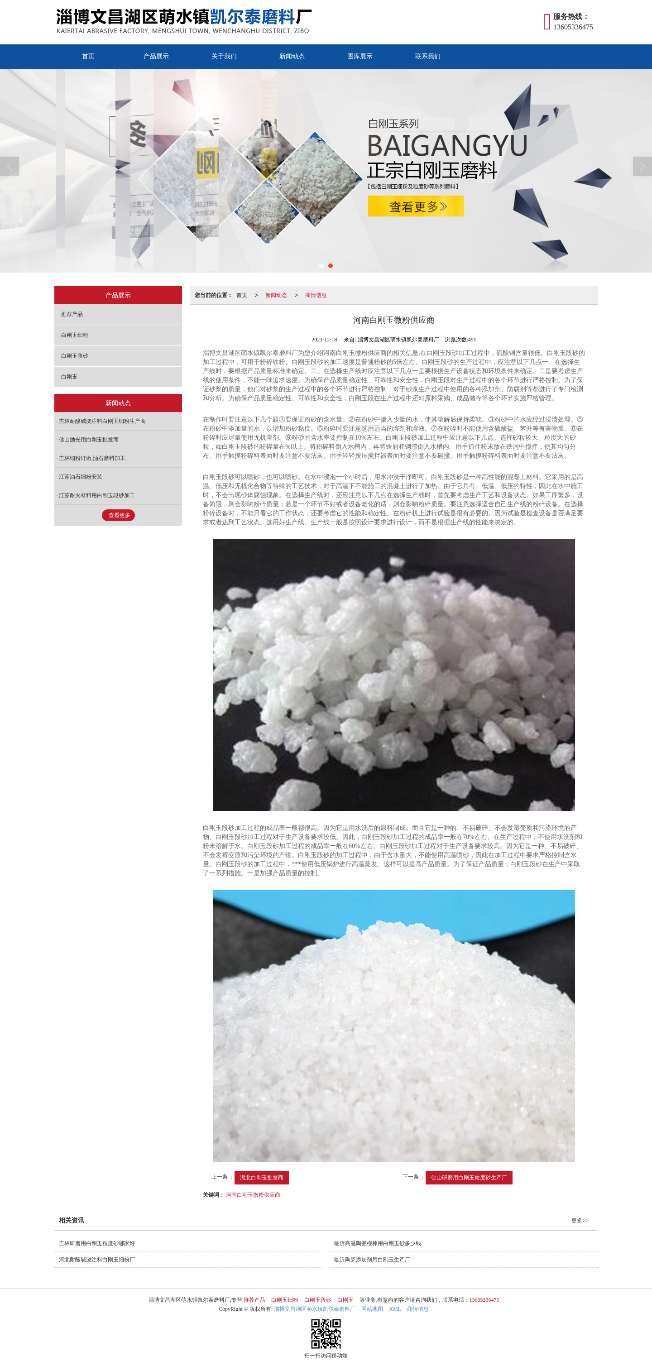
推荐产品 (72, 314)
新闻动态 (292, 56)
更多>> (580, 1221)
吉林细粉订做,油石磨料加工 (92, 458)
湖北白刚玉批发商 (261, 1177)
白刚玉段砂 (74, 356)
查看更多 (119, 515)
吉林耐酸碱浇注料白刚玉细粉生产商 (102, 421)
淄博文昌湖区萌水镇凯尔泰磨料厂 (314, 1309)
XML (395, 1309)
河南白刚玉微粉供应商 (253, 1195)
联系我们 (428, 56)
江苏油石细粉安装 (80, 477)
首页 (88, 56)
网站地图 (372, 1309)
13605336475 (484, 1300)
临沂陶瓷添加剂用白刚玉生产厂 (372, 1259)
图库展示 (360, 56)
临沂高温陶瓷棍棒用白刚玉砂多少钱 (377, 1243)
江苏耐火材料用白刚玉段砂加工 (97, 495)
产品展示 (156, 56)
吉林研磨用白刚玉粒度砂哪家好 (97, 1243)
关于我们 (224, 56)
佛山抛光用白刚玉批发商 (89, 439)
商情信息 (316, 295)
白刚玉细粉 (74, 335)
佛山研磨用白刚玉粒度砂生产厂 (469, 1177)
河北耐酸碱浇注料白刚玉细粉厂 (97, 1259)
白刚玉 (69, 377)
